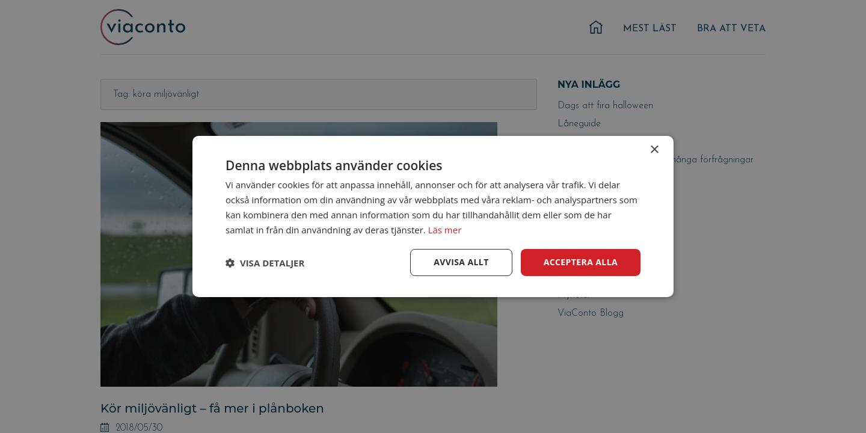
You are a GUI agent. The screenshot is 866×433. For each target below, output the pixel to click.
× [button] (654, 150)
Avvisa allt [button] (461, 262)
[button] (265, 262)
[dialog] (433, 216)
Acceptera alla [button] (581, 262)
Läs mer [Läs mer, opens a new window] (445, 230)
